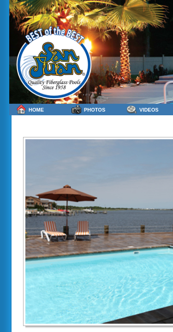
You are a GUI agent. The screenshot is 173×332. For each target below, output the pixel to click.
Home (30, 109)
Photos (88, 109)
